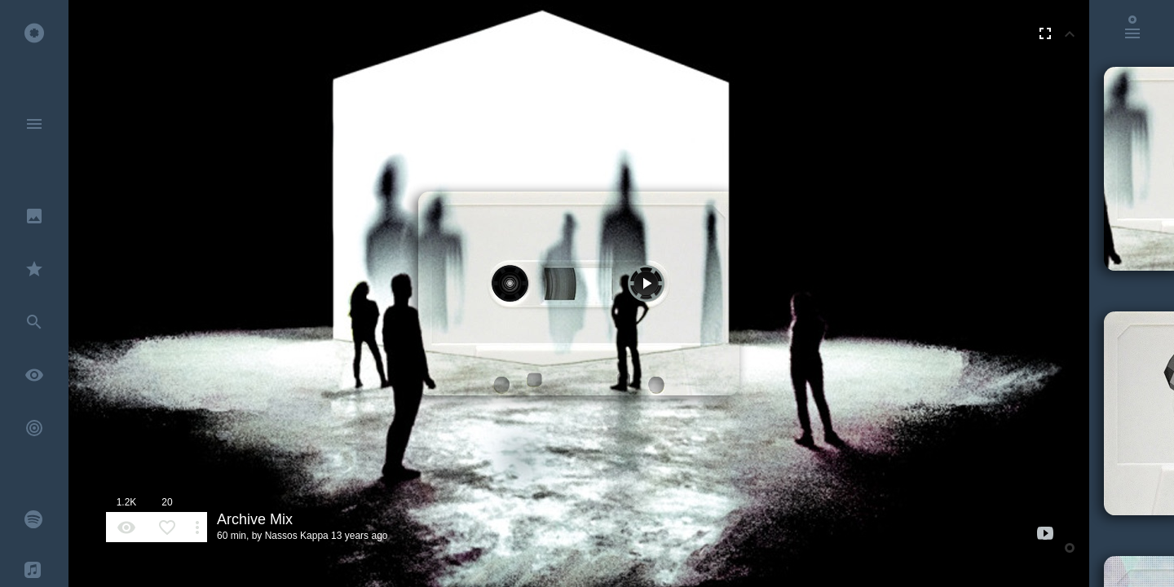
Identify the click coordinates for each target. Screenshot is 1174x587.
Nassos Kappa (297, 535)
